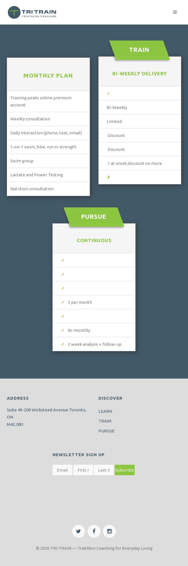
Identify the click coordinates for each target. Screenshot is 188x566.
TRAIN (104, 421)
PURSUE (106, 430)
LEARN (105, 411)
